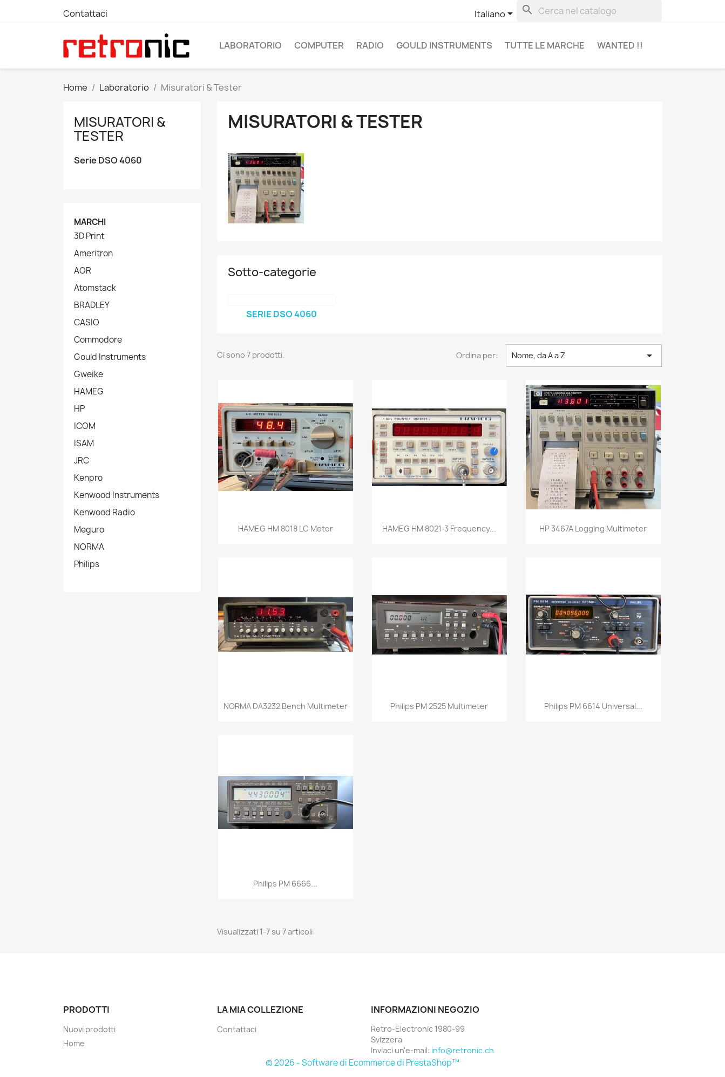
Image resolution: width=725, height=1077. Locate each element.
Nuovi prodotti (89, 1029)
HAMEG (89, 391)
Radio (370, 45)
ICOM (85, 426)
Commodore (98, 340)
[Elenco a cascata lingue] (496, 14)
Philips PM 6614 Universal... (593, 706)
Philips (86, 564)
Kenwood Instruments (116, 495)
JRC (81, 460)
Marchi (90, 222)
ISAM (84, 443)
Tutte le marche (545, 45)
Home (74, 1043)
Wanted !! (620, 45)
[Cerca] (589, 11)
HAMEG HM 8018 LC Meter (285, 528)
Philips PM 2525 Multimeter (439, 706)
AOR (82, 270)
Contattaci (85, 13)
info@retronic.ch (462, 1050)
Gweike (88, 374)
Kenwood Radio (104, 512)
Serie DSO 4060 (108, 160)
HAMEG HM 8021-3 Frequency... (439, 528)
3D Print (89, 236)
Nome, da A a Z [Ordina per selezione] (584, 355)
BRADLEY (92, 305)
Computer (319, 45)
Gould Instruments (444, 45)
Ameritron (93, 253)
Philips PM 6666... (285, 883)
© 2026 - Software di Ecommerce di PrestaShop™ (362, 1062)
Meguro (89, 529)
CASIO (86, 322)
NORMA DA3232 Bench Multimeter (285, 706)
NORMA (89, 547)
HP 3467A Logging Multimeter (593, 528)
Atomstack (95, 288)
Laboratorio (250, 45)
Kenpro (88, 478)
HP (79, 409)
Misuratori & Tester (119, 129)
